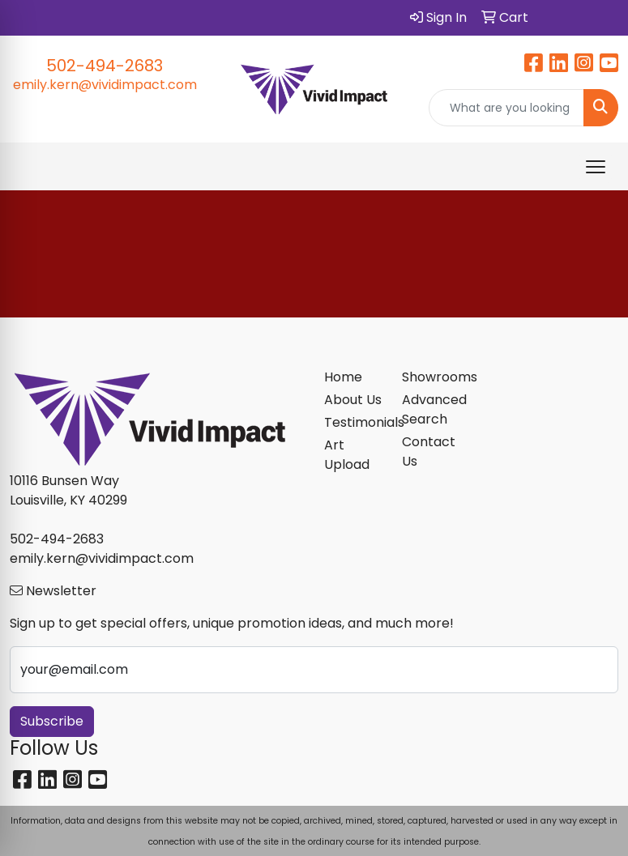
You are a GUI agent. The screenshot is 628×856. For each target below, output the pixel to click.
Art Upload (347, 455)
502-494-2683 (104, 65)
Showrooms (431, 377)
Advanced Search (431, 409)
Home (343, 377)
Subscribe (51, 721)
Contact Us (428, 451)
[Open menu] (595, 167)
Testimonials (353, 422)
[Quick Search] (506, 107)
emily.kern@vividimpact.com (105, 84)
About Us (353, 399)
